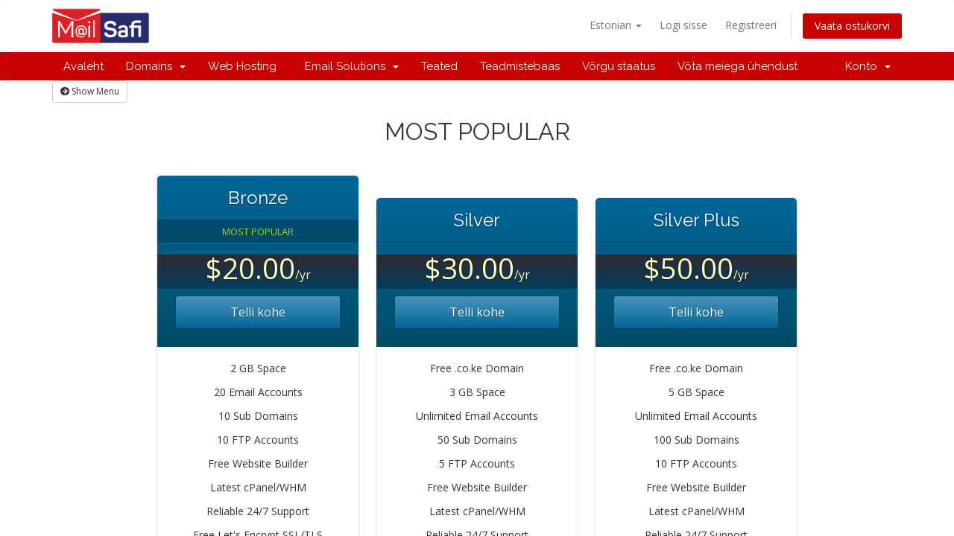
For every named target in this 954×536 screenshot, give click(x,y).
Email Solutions (349, 66)
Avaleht (83, 66)
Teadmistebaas (520, 66)
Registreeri (751, 25)
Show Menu (89, 91)
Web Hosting (242, 66)
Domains (156, 66)
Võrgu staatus (618, 66)
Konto (868, 66)
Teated (439, 66)
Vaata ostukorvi (852, 26)
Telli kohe (257, 312)
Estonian (616, 25)
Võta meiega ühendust (737, 66)
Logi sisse (683, 25)
